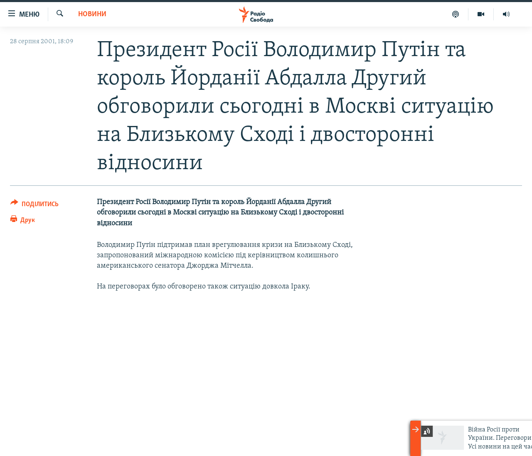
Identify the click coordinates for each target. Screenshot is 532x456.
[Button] (34, 205)
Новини (92, 14)
